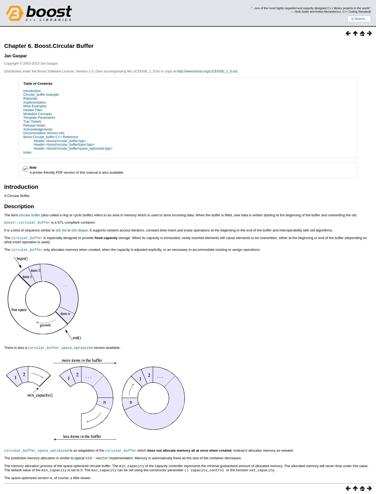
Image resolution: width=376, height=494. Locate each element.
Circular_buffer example (41, 94)
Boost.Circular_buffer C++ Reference (50, 137)
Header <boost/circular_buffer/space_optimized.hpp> (73, 148)
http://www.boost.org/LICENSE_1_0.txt (207, 71)
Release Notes (34, 125)
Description (19, 206)
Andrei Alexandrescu (328, 11)
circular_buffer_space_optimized (60, 346)
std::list (61, 230)
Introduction (32, 91)
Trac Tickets (32, 121)
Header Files (32, 110)
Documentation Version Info (43, 133)
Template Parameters (39, 118)
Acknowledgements (37, 129)
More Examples (34, 106)
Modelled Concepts (37, 114)
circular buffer (29, 215)
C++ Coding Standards (357, 11)
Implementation (34, 102)
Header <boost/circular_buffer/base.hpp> (64, 144)
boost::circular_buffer (27, 222)
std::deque (80, 230)
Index (27, 152)
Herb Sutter (302, 11)
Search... (359, 19)
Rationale (30, 98)
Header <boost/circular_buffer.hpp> (60, 141)
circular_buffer (27, 237)
